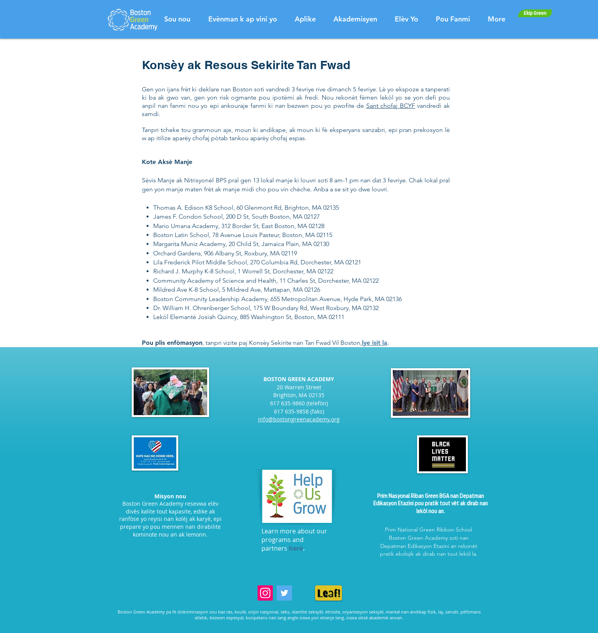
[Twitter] (284, 593)
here (296, 548)
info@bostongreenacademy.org (299, 419)
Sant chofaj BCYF (390, 105)
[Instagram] (265, 593)
